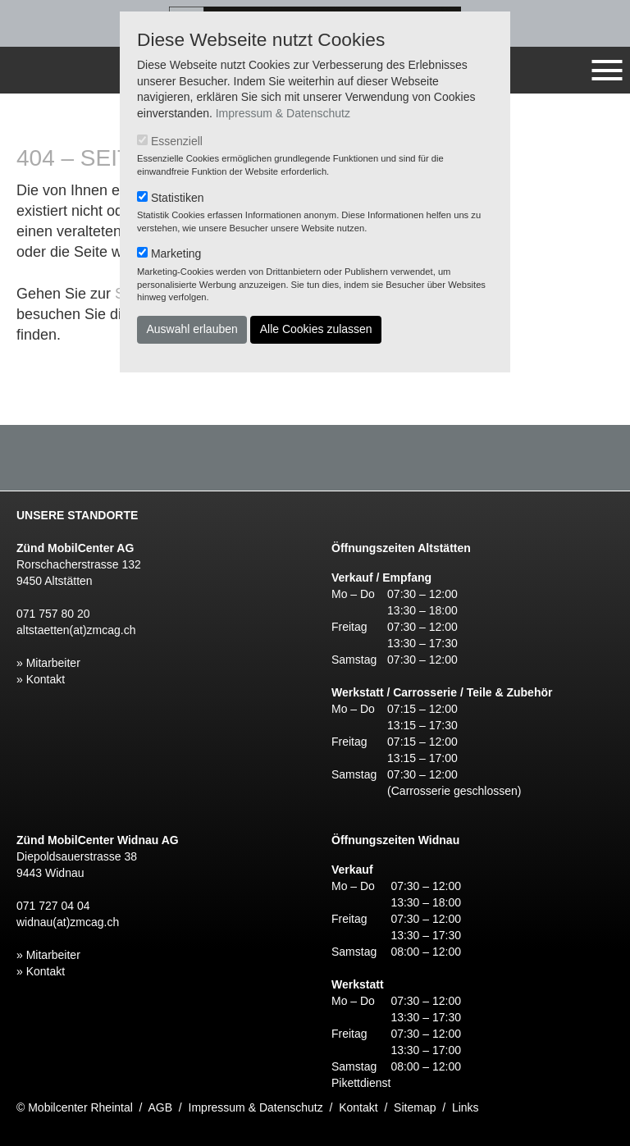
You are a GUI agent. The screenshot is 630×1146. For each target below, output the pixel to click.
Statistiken (177, 197)
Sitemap (415, 1107)
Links (465, 1107)
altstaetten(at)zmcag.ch (76, 630)
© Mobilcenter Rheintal (74, 1107)
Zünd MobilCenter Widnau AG (97, 840)
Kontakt (358, 1107)
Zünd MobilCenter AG (75, 548)
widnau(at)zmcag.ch (67, 922)
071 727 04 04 (53, 905)
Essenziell (177, 141)
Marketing (176, 253)
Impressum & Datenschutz (283, 113)
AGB (160, 1107)
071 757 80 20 (53, 613)
